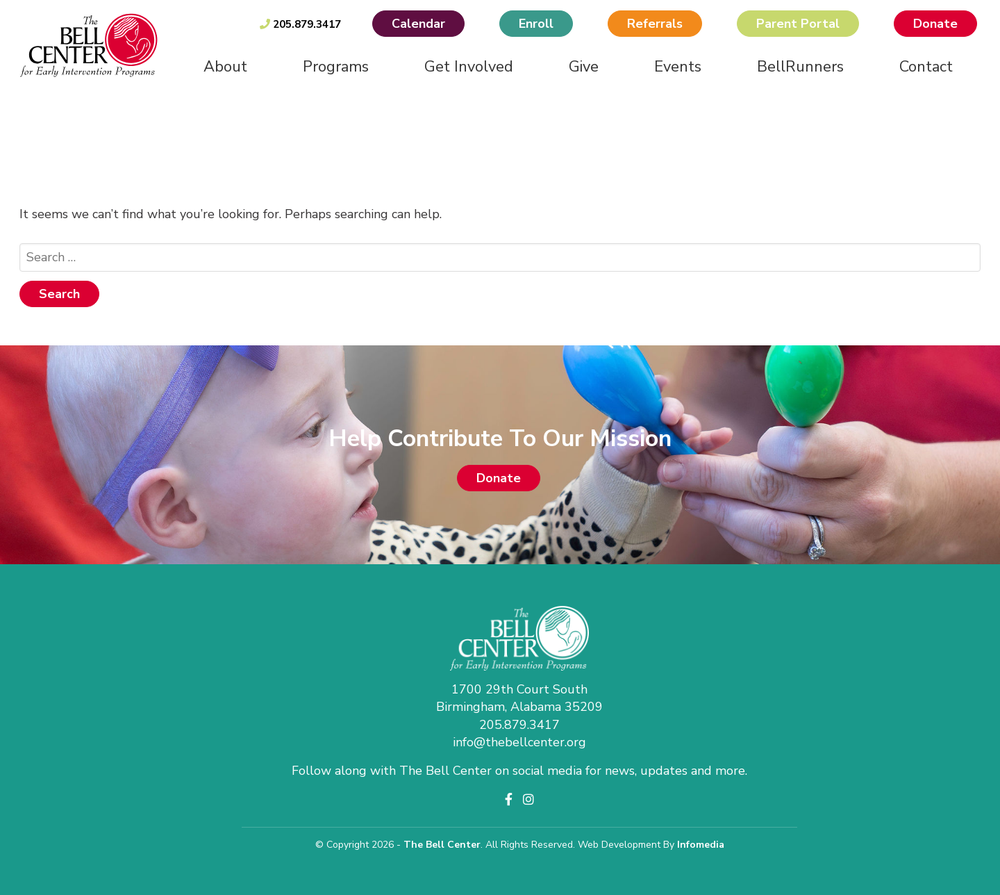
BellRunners (800, 66)
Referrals (655, 23)
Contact (926, 66)
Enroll (536, 23)
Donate (935, 23)
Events (677, 66)
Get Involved (468, 66)
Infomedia (700, 844)
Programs (336, 66)
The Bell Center (442, 844)
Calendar (418, 23)
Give (584, 66)
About (225, 66)
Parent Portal (798, 23)
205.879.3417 (300, 24)
